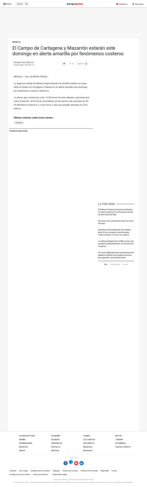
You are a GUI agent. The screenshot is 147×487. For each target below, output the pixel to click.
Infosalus (88, 450)
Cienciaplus (56, 443)
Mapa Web (105, 471)
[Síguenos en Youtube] (76, 464)
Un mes (125, 264)
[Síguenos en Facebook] (65, 464)
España (22, 439)
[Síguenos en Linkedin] (81, 464)
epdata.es (87, 447)
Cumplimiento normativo (40, 471)
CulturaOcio (89, 439)
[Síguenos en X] (70, 464)
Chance (86, 436)
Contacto (12, 471)
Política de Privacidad (89, 471)
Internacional (25, 443)
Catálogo (56, 471)
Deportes (23, 447)
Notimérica (120, 443)
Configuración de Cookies (19, 474)
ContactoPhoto (123, 447)
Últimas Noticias (27, 436)
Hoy (105, 264)
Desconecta (88, 443)
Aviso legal (23, 471)
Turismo (119, 439)
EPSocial (55, 450)
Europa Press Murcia (24, 62)
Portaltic (55, 447)
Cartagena (19, 123)
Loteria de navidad (40, 474)
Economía (55, 436)
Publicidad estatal (60, 474)
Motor (118, 436)
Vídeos (22, 450)
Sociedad (55, 439)
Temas (114, 471)
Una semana (115, 264)
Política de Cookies (70, 471)
